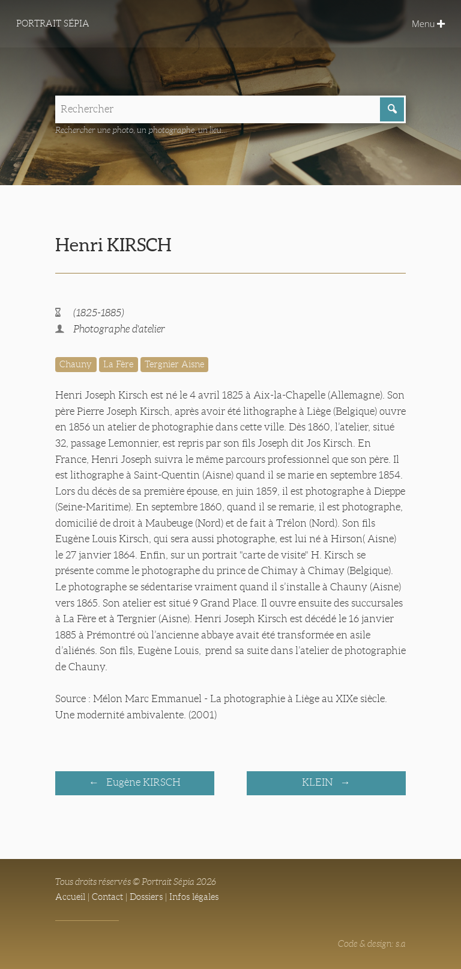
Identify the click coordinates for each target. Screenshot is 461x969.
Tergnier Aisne (174, 364)
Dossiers (146, 897)
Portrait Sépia (52, 23)
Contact (107, 897)
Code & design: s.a (372, 944)
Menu (428, 23)
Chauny (75, 364)
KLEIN (318, 782)
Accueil (70, 897)
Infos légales (193, 897)
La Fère (118, 364)
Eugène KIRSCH (142, 782)
